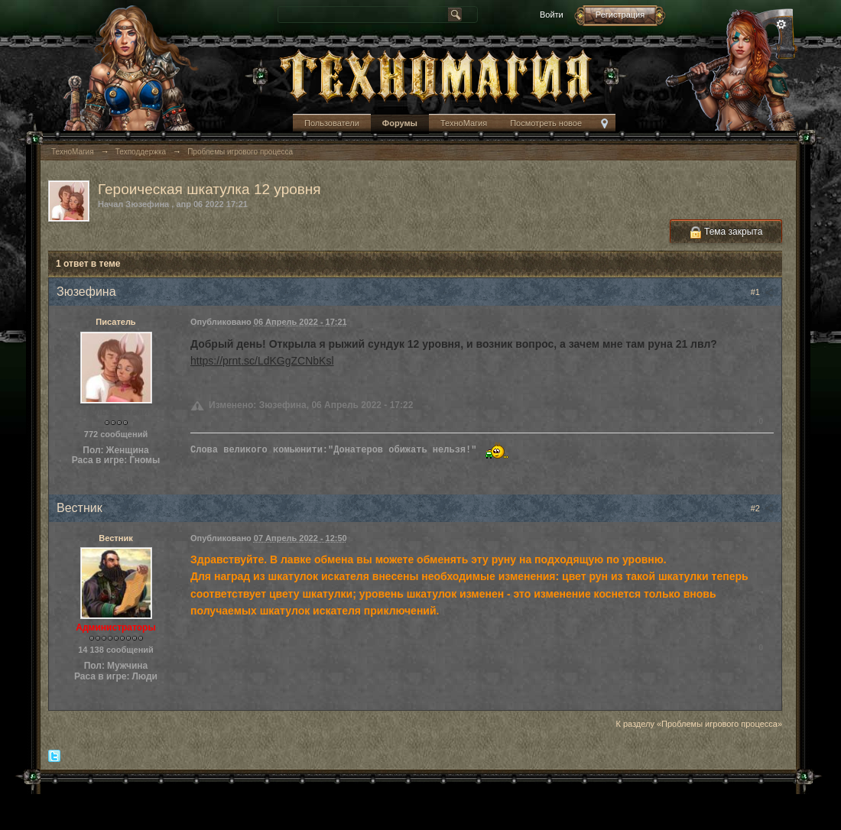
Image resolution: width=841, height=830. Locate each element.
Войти (551, 14)
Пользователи (331, 123)
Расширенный (781, 24)
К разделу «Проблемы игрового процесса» (698, 723)
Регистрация (620, 14)
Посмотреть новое (546, 123)
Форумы (399, 123)
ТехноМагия (463, 123)
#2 (762, 508)
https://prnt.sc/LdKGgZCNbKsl (262, 361)
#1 (762, 292)
